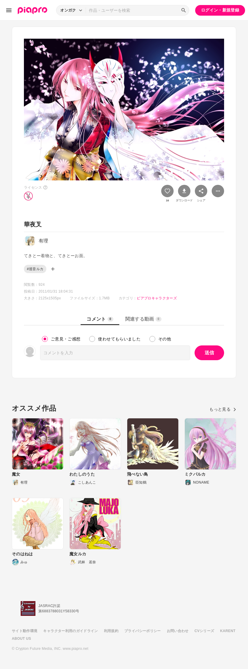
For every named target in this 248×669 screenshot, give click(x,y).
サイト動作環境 (24, 631)
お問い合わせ (178, 631)
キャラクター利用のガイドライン (70, 631)
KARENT (228, 631)
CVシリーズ (204, 631)
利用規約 (111, 631)
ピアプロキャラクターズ (157, 298)
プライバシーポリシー (142, 631)
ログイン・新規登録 (220, 10)
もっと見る (222, 409)
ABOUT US (21, 639)
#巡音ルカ (35, 269)
